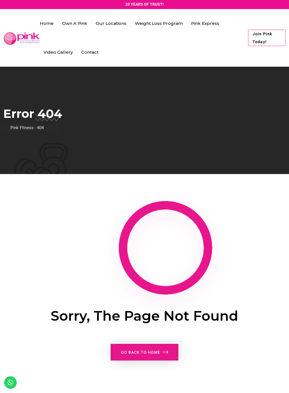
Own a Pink (74, 23)
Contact (89, 52)
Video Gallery (58, 52)
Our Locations (111, 23)
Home (47, 23)
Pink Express (205, 23)
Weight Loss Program (159, 23)
